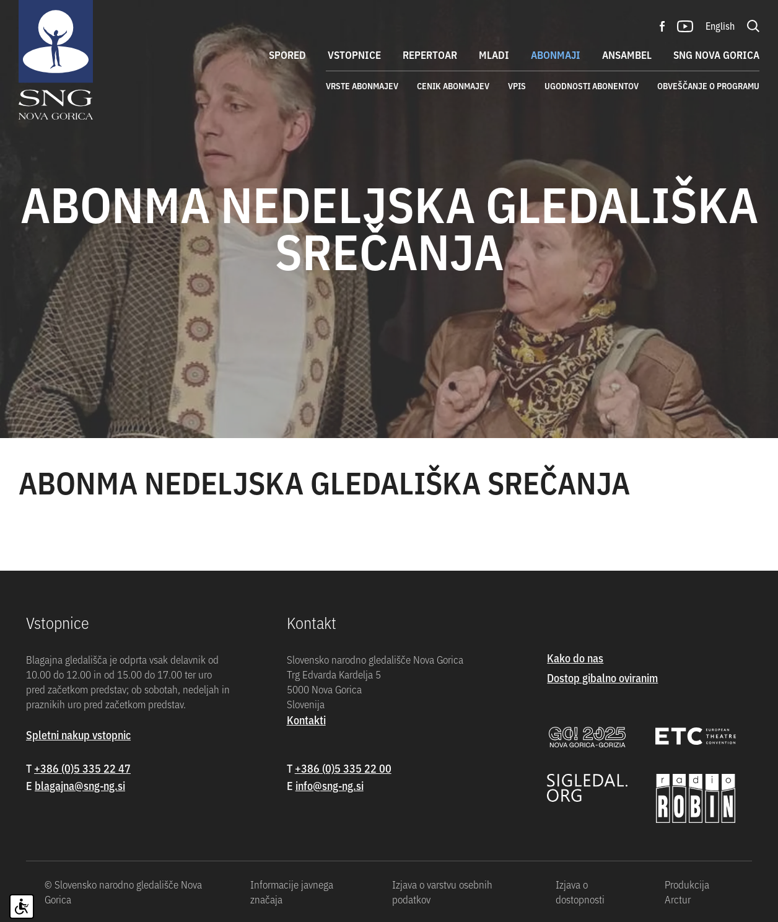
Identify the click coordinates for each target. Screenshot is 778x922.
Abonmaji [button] (555, 54)
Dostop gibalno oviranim (602, 677)
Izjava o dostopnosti (580, 892)
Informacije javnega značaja (291, 892)
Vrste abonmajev (362, 85)
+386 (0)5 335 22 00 (343, 768)
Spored (287, 54)
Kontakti (306, 719)
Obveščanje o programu (708, 85)
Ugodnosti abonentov (591, 85)
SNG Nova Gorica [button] (716, 54)
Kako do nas (575, 657)
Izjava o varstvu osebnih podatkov (442, 892)
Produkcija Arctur (687, 892)
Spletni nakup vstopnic (78, 734)
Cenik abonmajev (453, 85)
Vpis (517, 85)
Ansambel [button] (627, 54)
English (720, 25)
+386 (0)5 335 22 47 (82, 768)
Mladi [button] (494, 54)
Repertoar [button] (430, 54)
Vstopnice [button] (354, 54)
